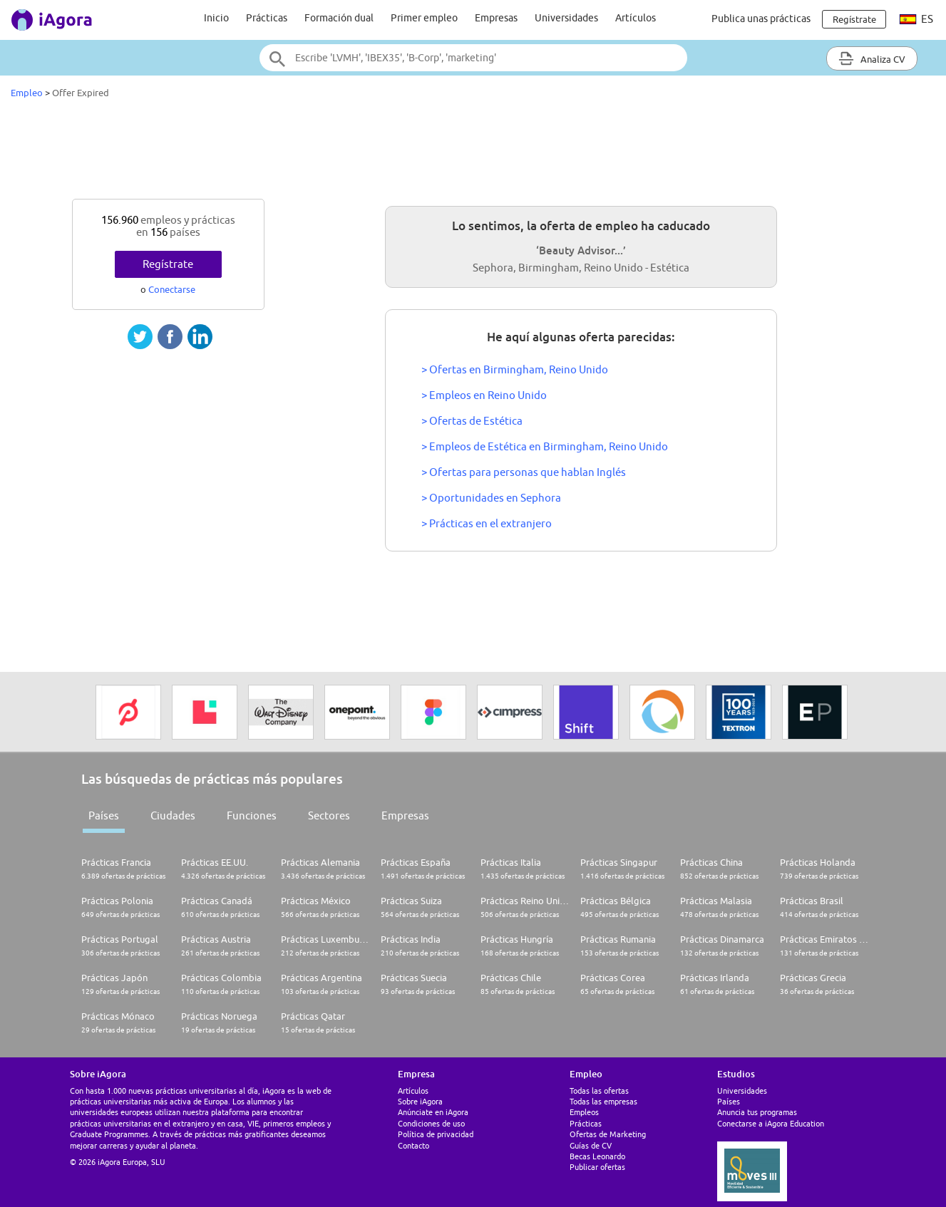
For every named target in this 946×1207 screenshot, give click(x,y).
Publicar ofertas (597, 1166)
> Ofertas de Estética (472, 421)
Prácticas (266, 18)
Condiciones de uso (431, 1123)
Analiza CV (871, 58)
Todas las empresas (603, 1101)
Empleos (584, 1112)
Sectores (329, 815)
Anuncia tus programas (757, 1112)
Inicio (216, 18)
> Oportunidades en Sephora (491, 498)
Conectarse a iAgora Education (770, 1123)
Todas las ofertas (599, 1090)
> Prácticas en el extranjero (486, 523)
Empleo (27, 92)
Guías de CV (591, 1145)
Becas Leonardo (597, 1156)
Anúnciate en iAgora (433, 1112)
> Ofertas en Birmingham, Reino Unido (514, 369)
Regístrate (168, 264)
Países (103, 815)
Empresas (496, 18)
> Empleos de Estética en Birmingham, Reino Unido (544, 446)
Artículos (635, 18)
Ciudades (172, 815)
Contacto (413, 1145)
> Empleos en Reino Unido (484, 395)
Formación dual (339, 18)
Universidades (566, 18)
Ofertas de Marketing (608, 1134)
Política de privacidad (435, 1134)
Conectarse (171, 289)
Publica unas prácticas (761, 18)
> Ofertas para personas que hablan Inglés (523, 472)
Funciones (252, 815)
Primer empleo (424, 18)
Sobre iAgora (420, 1101)
